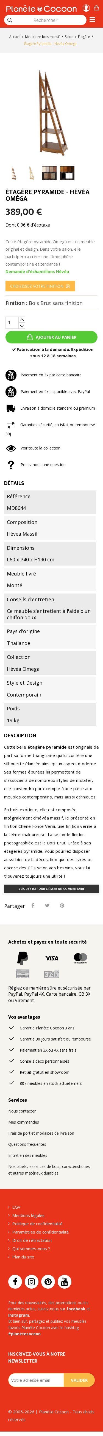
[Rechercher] (10, 20)
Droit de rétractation (32, 1240)
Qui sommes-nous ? (31, 1248)
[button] (96, 7)
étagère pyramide (47, 747)
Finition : (44, 303)
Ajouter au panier (55, 337)
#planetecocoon (24, 1333)
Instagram (18, 1315)
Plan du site (23, 1257)
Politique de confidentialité (37, 1223)
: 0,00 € (96, 7)
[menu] (40, 286)
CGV (16, 1207)
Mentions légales (28, 1215)
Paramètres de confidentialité (40, 1232)
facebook (75, 1308)
